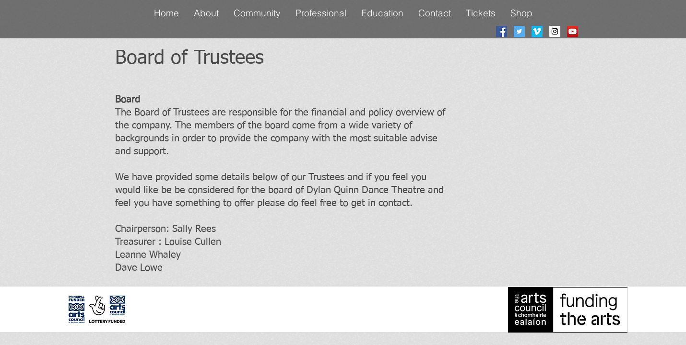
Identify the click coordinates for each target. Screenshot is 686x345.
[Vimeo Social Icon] (537, 31)
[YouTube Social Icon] (572, 31)
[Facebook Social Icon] (501, 31)
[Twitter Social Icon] (519, 31)
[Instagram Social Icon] (554, 31)
